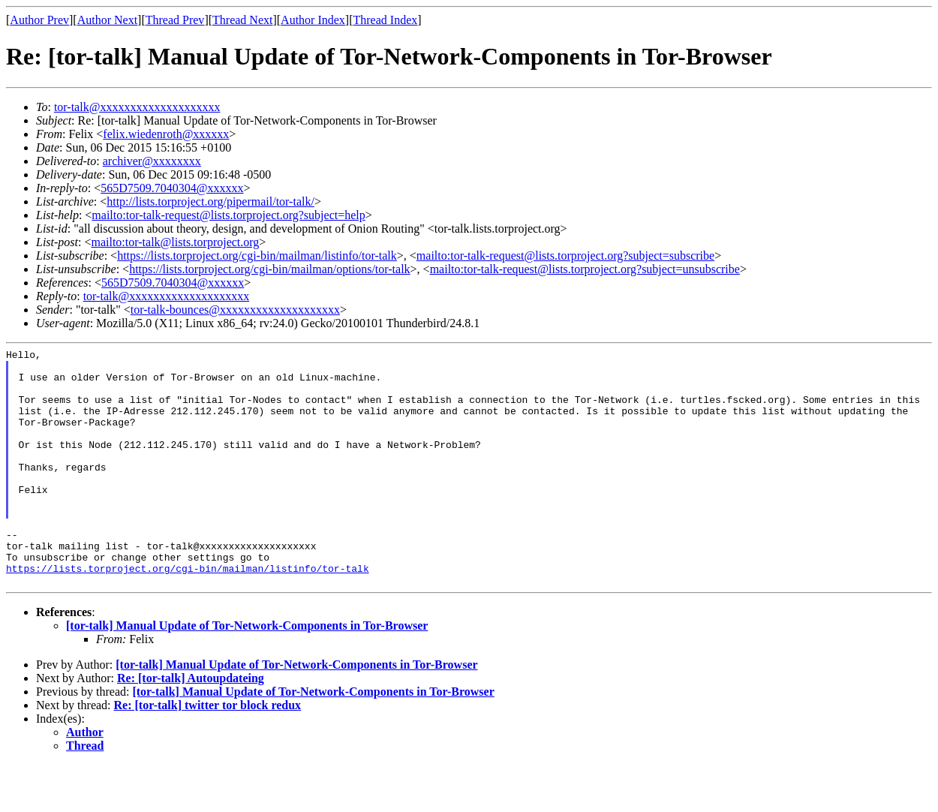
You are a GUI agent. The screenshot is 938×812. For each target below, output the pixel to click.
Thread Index (385, 20)
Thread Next (242, 20)
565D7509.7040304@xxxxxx (172, 188)
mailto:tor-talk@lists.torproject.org (175, 242)
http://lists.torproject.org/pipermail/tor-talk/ (210, 201)
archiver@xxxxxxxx (152, 161)
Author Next (107, 20)
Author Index (313, 20)
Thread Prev (175, 20)
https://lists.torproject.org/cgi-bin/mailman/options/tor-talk (269, 269)
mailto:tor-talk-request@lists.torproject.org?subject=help (228, 215)
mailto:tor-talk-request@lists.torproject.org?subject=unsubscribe (585, 269)
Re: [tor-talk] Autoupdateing (190, 725)
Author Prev (39, 20)
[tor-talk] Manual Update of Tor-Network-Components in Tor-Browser (247, 672)
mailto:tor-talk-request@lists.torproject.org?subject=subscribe (565, 255)
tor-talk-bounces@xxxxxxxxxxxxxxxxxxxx (235, 309)
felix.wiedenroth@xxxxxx (166, 134)
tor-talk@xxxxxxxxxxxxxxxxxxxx (137, 107)
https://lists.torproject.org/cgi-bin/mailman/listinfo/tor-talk (257, 255)
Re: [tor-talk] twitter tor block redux (208, 752)
